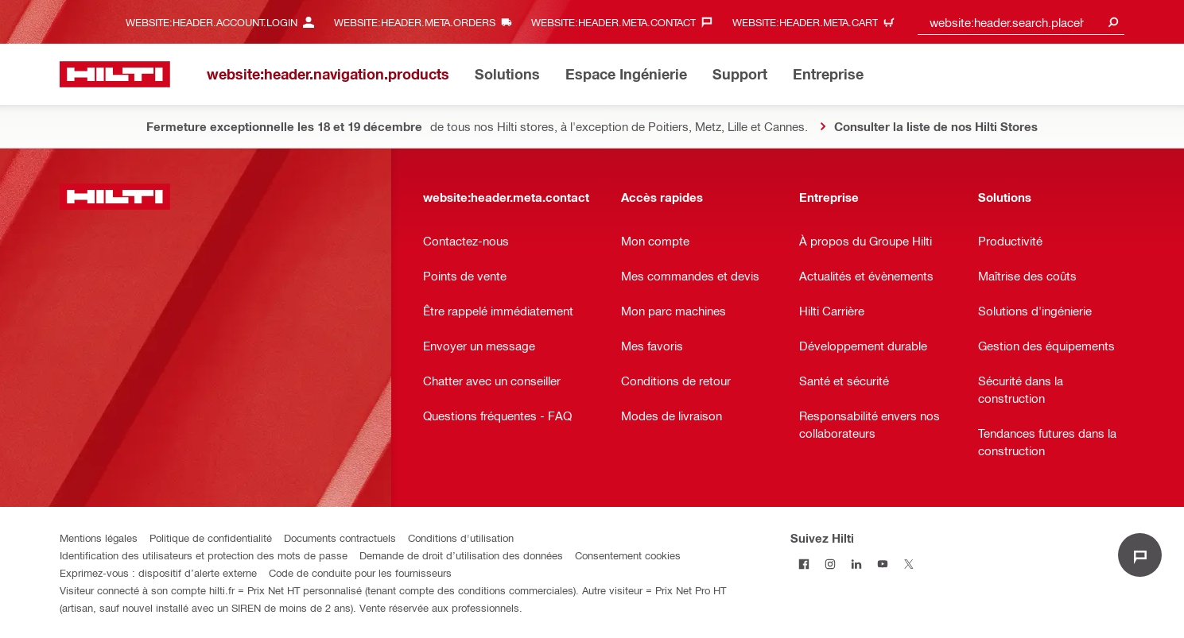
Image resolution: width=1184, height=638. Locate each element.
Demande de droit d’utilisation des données (461, 555)
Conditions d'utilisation (461, 537)
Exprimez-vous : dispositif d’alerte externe (158, 572)
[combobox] (1021, 22)
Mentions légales (99, 537)
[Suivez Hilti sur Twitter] (908, 564)
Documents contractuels (340, 537)
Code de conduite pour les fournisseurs (360, 572)
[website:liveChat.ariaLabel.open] (1140, 555)
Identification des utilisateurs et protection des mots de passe (203, 555)
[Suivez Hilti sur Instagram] (830, 564)
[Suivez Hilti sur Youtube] (882, 564)
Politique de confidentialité (210, 537)
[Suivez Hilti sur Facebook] (803, 564)
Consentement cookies (628, 555)
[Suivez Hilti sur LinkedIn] (856, 564)
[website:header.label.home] (115, 74)
